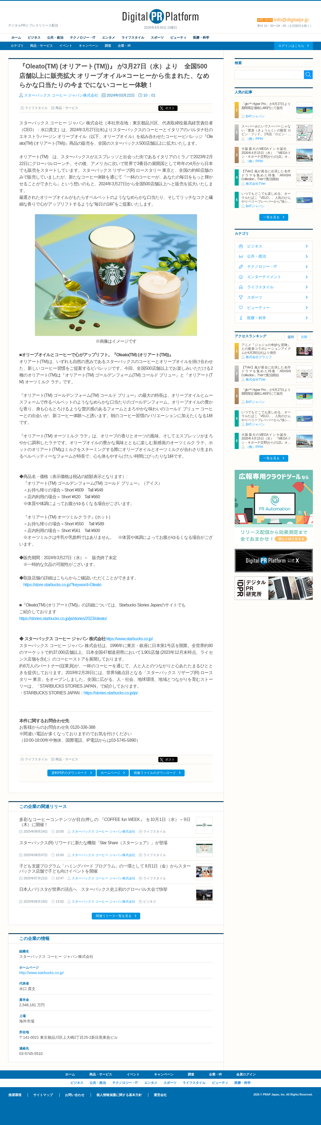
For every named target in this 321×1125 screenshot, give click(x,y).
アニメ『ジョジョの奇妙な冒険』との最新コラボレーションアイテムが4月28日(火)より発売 (266, 349)
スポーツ (157, 37)
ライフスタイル (133, 37)
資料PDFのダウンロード (69, 773)
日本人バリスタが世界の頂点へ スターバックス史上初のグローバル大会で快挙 (93, 889)
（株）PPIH (254, 139)
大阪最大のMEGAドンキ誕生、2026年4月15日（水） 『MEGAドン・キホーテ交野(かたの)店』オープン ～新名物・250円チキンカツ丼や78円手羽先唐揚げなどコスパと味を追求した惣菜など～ (266, 158)
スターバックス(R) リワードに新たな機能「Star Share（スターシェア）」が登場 (93, 842)
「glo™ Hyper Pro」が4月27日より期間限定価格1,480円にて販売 (266, 106)
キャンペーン (88, 46)
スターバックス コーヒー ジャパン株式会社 (61, 95)
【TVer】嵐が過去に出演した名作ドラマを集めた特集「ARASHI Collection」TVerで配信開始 (266, 175)
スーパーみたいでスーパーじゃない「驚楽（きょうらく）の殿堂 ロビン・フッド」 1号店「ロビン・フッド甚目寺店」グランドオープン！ (266, 134)
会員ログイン (246, 1074)
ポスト (170, 108)
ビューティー (258, 307)
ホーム (16, 37)
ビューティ (178, 37)
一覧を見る (271, 217)
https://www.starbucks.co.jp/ (129, 638)
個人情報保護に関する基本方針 (119, 1095)
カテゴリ (17, 46)
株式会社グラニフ (259, 357)
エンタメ (108, 37)
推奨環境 (14, 1095)
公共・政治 (55, 37)
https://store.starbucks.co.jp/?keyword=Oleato (62, 584)
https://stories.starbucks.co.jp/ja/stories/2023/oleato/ (63, 618)
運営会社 (160, 1095)
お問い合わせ (74, 1095)
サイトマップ (43, 1095)
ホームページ (110, 773)
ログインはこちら (291, 46)
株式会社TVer (256, 184)
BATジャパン (255, 116)
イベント (65, 46)
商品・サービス (41, 46)
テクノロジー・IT (83, 37)
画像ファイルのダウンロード (155, 773)
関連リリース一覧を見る (114, 916)
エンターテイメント (264, 277)
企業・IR (124, 46)
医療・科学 (201, 37)
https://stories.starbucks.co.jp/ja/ (111, 693)
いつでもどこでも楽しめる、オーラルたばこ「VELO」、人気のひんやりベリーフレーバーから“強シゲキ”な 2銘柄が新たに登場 (266, 199)
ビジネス (34, 37)
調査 (108, 46)
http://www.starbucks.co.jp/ (41, 973)
